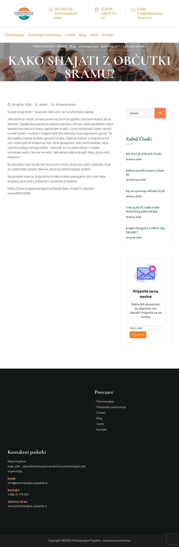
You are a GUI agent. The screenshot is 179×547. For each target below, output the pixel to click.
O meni (70, 35)
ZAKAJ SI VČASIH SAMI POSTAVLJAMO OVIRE (142, 209)
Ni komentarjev (63, 104)
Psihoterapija (14, 35)
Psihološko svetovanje (44, 35)
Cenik (94, 35)
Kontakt (108, 35)
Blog (82, 35)
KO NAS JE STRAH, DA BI (144, 154)
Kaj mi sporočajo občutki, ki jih (145, 191)
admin (41, 104)
